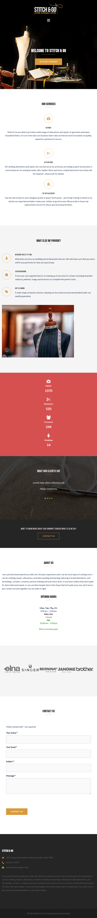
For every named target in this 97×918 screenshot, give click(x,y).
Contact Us (49, 536)
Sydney (67, 913)
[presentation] (26, 801)
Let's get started (48, 62)
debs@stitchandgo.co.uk (17, 867)
